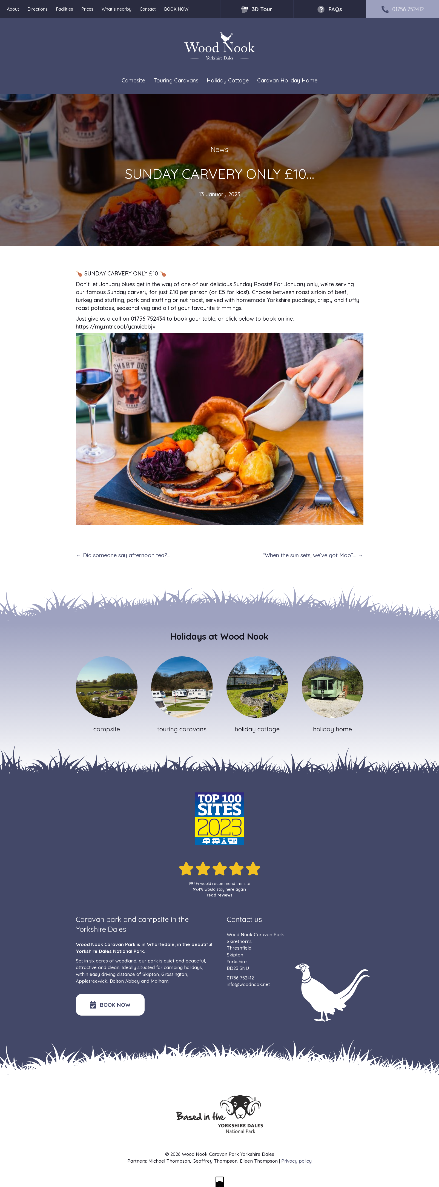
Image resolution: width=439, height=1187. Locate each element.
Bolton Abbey (125, 981)
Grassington (174, 974)
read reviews (220, 895)
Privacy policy (296, 1161)
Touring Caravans (176, 80)
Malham (159, 981)
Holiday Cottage (228, 80)
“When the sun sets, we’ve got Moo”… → (313, 555)
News (219, 149)
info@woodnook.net (248, 984)
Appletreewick (91, 981)
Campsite (133, 80)
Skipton (150, 974)
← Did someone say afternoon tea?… (123, 555)
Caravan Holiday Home (287, 80)
